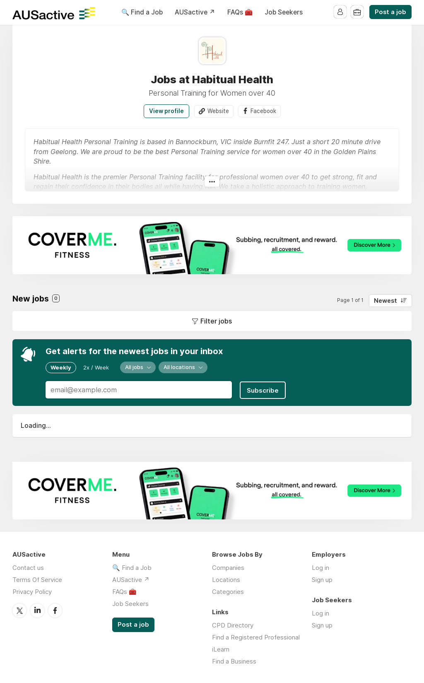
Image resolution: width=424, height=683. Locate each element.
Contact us (28, 567)
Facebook (263, 111)
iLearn (220, 648)
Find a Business (234, 660)
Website (217, 111)
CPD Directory (232, 624)
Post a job (390, 12)
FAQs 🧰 (240, 12)
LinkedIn (37, 609)
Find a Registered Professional (256, 636)
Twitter (19, 609)
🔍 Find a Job (142, 12)
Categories (228, 591)
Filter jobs (216, 321)
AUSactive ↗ (195, 12)
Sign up (322, 579)
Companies (228, 567)
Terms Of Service (37, 579)
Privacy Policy (32, 591)
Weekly (61, 367)
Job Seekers (284, 12)
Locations (226, 579)
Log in (320, 567)
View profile (165, 111)
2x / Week (96, 367)
